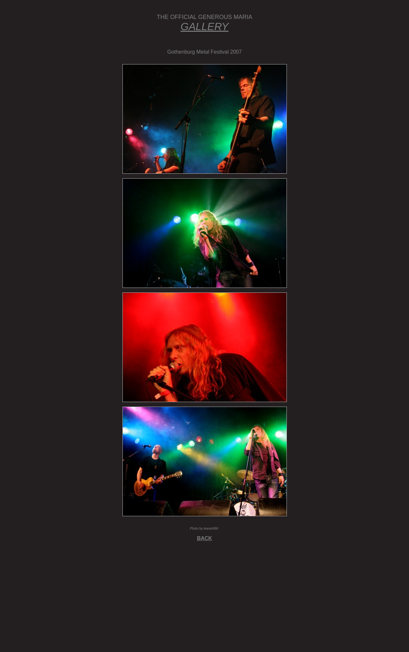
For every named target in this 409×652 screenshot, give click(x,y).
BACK (204, 538)
